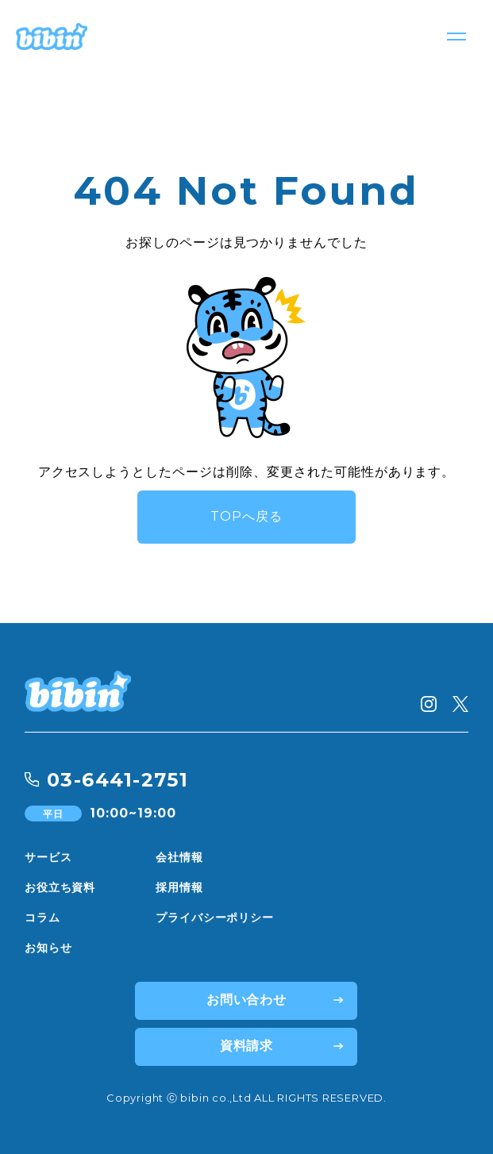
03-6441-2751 (117, 779)
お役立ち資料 (60, 887)
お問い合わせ (246, 999)
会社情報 (179, 857)
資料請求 (247, 1045)
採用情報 (179, 887)
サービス (48, 857)
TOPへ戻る (246, 516)
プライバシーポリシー (214, 917)
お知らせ (48, 948)
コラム (42, 917)
